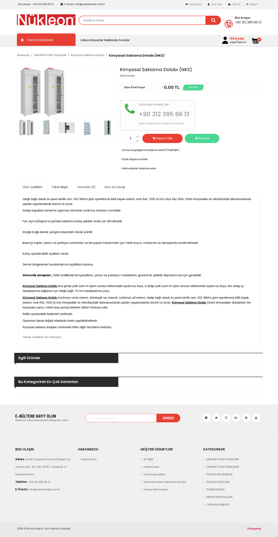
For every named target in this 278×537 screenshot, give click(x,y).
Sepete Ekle (163, 138)
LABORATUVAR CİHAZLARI (50, 55)
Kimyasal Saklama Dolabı (87, 55)
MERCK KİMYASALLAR (219, 497)
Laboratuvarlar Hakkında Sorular (105, 40)
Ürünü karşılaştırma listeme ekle (142, 150)
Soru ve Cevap (114, 187)
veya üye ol (238, 42)
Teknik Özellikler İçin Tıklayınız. (42, 337)
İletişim (252, 4)
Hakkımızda (89, 459)
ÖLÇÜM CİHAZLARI (217, 482)
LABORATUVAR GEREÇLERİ (222, 467)
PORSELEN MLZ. (215, 489)
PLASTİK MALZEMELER (219, 474)
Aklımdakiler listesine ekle (138, 168)
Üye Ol (234, 4)
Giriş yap (237, 38)
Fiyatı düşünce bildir (134, 159)
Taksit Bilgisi (60, 187)
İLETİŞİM (148, 459)
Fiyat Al (202, 138)
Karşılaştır (172, 150)
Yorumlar (86, 187)
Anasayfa (193, 4)
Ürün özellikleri (32, 187)
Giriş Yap (215, 4)
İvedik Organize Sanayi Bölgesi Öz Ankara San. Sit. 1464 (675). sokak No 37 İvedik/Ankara (42, 466)
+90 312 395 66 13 (36, 4)
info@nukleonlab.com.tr (82, 4)
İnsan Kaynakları (154, 474)
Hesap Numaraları (156, 489)
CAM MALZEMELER (217, 504)
